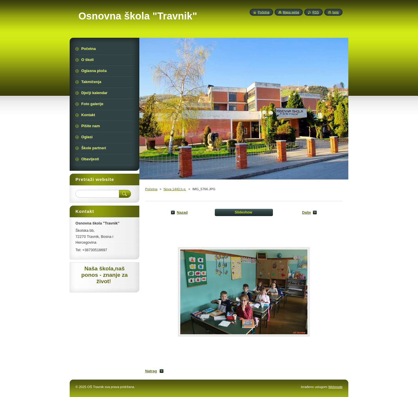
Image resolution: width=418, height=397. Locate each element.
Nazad (182, 212)
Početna (151, 189)
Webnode (335, 387)
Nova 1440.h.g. (174, 189)
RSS (315, 12)
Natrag (151, 371)
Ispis (335, 12)
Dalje (306, 212)
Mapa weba (291, 12)
